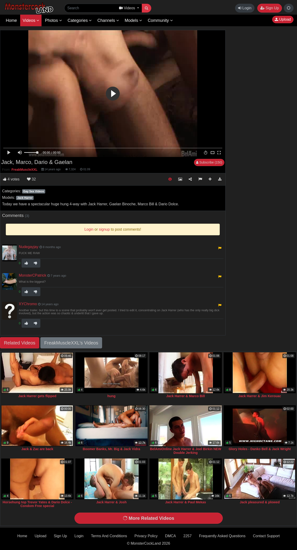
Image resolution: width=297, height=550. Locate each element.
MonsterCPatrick (32, 275)
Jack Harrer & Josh (111, 502)
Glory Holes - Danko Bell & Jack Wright (260, 449)
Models (133, 20)
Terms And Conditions (109, 536)
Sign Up (269, 8)
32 (31, 179)
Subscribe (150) (209, 162)
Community (160, 20)
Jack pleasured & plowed (260, 502)
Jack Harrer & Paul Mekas (185, 502)
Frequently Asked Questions (222, 536)
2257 (187, 536)
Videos (31, 20)
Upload (283, 19)
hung (111, 396)
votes (11, 179)
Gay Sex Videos (33, 191)
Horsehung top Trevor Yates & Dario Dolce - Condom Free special (37, 504)
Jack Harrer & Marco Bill (185, 396)
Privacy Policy (146, 536)
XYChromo (28, 304)
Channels (108, 20)
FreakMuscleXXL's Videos (71, 342)
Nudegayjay (29, 247)
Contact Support (266, 536)
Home (11, 20)
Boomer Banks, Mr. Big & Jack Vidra (111, 449)
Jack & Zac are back (37, 449)
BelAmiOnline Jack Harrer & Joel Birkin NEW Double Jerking (185, 451)
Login (245, 8)
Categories (80, 20)
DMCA (170, 536)
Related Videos (19, 342)
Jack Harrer (24, 198)
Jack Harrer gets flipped (37, 396)
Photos (53, 20)
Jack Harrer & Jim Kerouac (259, 396)
